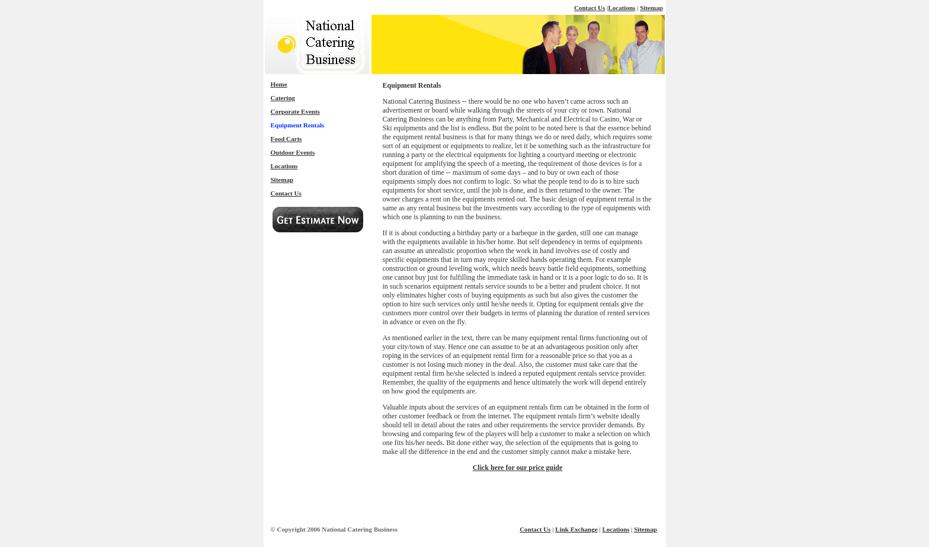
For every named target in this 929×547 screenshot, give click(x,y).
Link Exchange (576, 529)
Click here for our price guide (518, 467)
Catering (283, 97)
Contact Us (589, 7)
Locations (621, 7)
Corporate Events (295, 111)
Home (279, 84)
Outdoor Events (293, 152)
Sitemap (651, 7)
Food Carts (286, 138)
